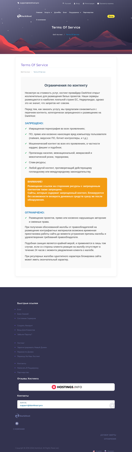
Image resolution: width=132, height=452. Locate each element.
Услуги (48, 12)
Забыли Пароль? (24, 334)
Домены (57, 12)
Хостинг (20, 343)
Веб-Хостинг (58, 34)
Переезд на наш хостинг (28, 356)
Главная (39, 12)
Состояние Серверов (26, 318)
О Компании (19, 429)
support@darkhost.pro (28, 3)
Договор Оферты (108, 435)
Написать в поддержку (28, 368)
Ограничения (110, 439)
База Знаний (23, 314)
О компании (41, 20)
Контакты (21, 363)
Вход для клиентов (26, 330)
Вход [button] (111, 16)
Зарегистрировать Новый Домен (32, 347)
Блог (65, 12)
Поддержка (75, 12)
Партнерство (88, 12)
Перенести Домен (25, 352)
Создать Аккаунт (25, 325)
